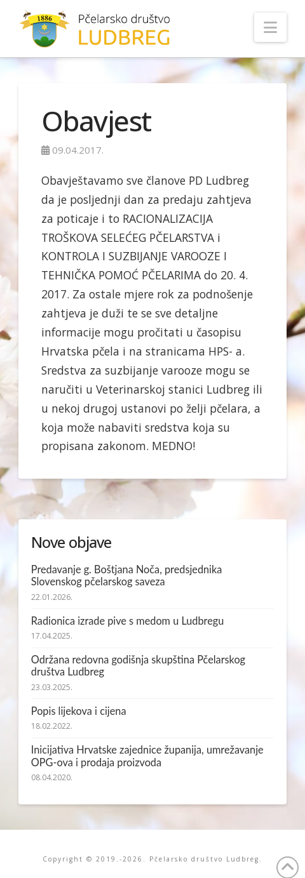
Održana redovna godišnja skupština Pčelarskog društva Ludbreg (138, 665)
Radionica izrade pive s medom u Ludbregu (127, 621)
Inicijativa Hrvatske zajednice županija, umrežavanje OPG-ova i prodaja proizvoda (147, 755)
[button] (270, 27)
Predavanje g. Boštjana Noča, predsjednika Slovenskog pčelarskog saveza (126, 575)
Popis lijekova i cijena (78, 711)
